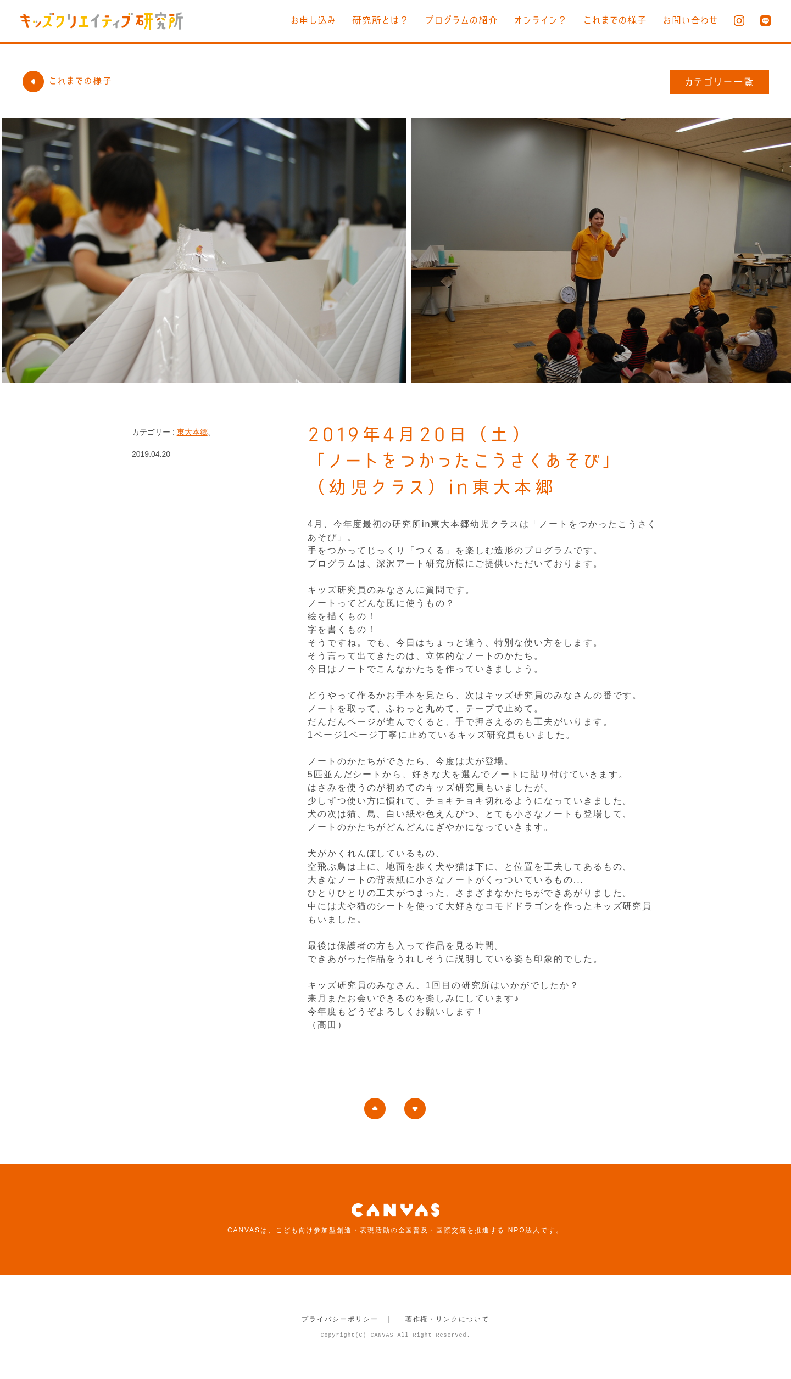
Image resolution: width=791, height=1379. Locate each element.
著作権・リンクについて (447, 1319)
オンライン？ (540, 20)
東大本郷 (192, 432)
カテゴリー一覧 (719, 82)
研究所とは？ (380, 20)
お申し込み (313, 20)
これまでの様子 (615, 20)
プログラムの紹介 (461, 20)
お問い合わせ (690, 20)
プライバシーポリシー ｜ (347, 1319)
